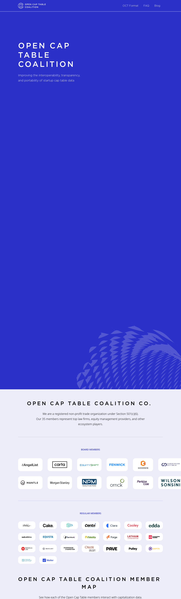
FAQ (146, 5)
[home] (32, 6)
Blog (157, 5)
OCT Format (130, 5)
